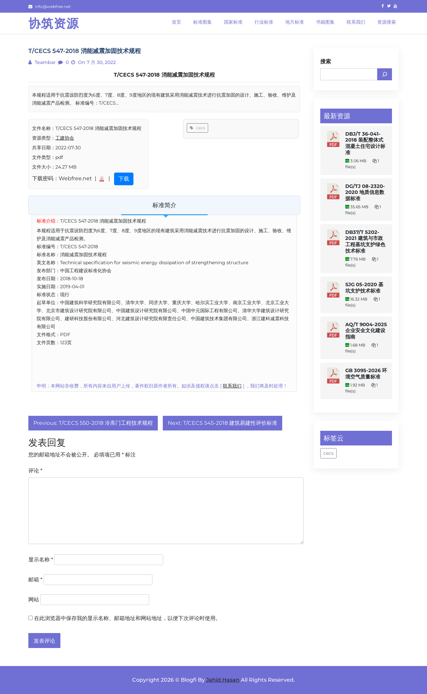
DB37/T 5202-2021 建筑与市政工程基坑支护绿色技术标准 (365, 241)
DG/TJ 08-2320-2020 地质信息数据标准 (365, 192)
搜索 (325, 61)
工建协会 (64, 138)
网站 (33, 599)
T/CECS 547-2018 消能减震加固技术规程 (164, 75)
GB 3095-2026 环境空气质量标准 (366, 373)
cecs (197, 127)
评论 (35, 470)
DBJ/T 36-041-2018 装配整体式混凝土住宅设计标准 (365, 143)
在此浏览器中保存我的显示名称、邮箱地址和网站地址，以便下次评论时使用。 (127, 618)
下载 (123, 179)
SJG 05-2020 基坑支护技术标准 (364, 288)
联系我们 (232, 386)
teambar (44, 62)
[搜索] (384, 74)
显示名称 (40, 559)
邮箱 (35, 579)
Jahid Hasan (223, 680)
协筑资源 (53, 23)
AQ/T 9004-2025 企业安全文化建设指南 (366, 331)
